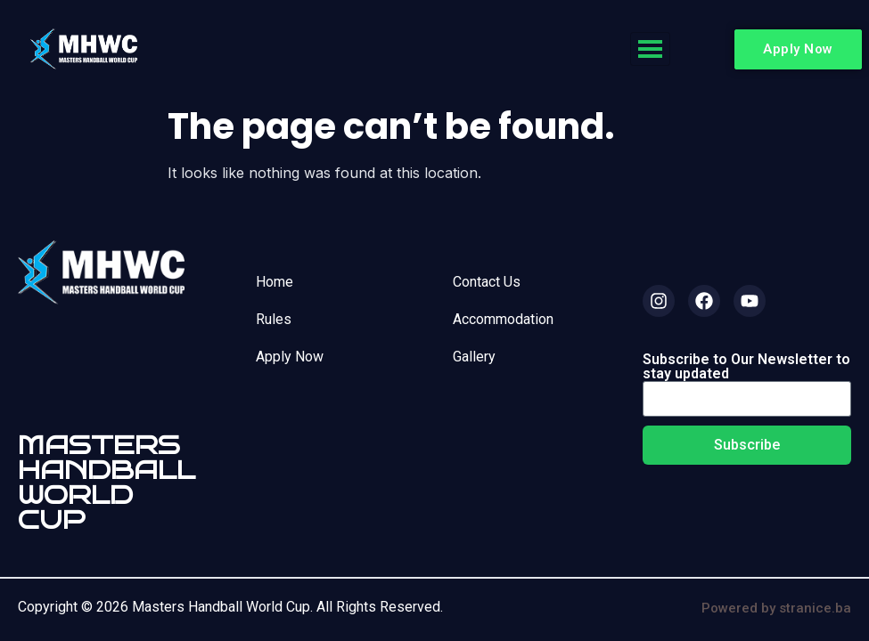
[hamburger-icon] (650, 49)
